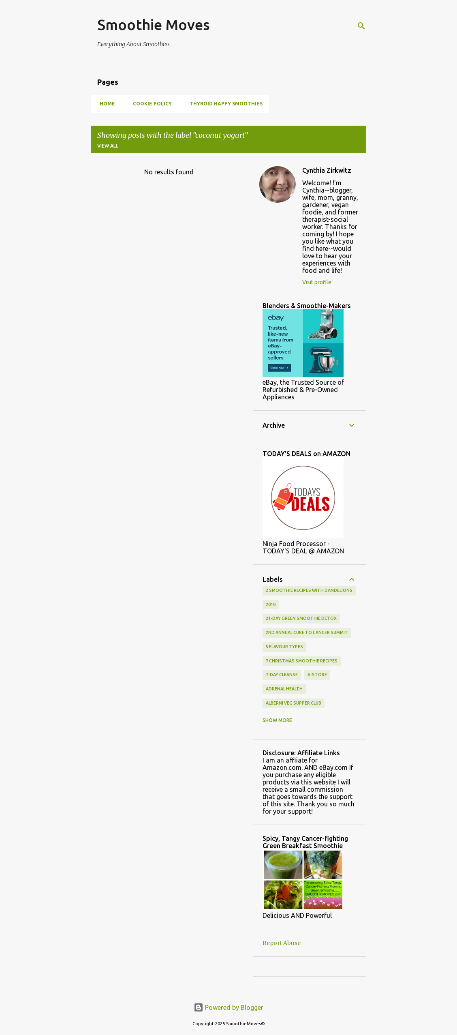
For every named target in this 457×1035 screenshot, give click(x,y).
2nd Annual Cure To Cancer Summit (307, 632)
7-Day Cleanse (282, 674)
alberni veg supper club (293, 703)
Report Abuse (282, 943)
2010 (270, 604)
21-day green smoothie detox (301, 618)
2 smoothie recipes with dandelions (309, 590)
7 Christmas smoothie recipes (301, 660)
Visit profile (316, 282)
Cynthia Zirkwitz (326, 170)
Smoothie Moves (153, 24)
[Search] (361, 26)
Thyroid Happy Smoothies (223, 103)
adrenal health (284, 688)
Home (105, 103)
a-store (317, 674)
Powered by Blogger (228, 1007)
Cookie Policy (149, 103)
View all (107, 145)
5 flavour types (284, 646)
